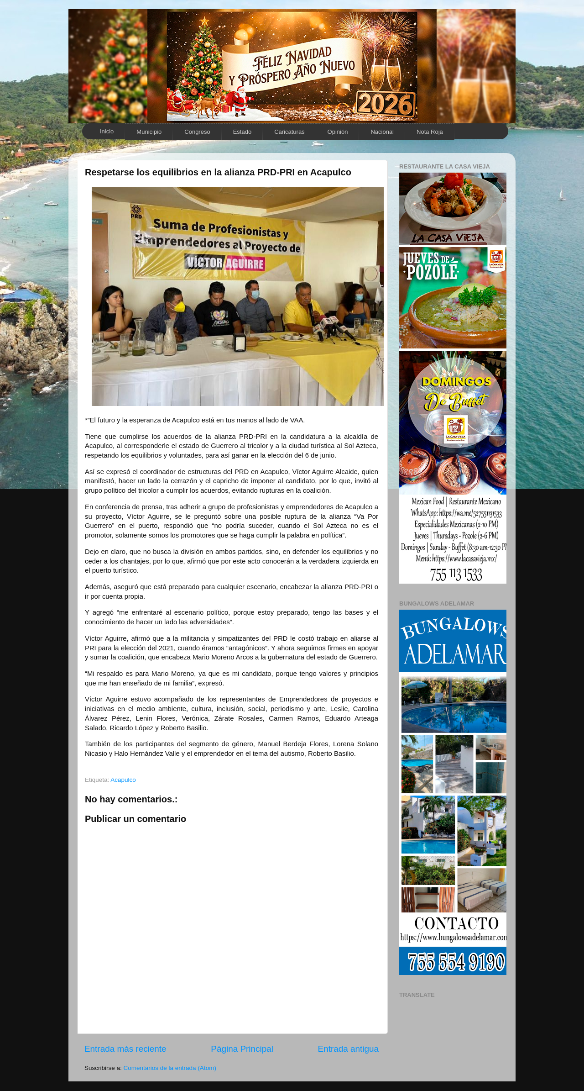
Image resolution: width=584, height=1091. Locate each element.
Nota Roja (430, 131)
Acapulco (123, 779)
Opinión (338, 131)
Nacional (382, 131)
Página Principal (242, 1049)
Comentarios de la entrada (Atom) (170, 1068)
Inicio (107, 131)
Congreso (197, 131)
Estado (242, 131)
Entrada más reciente (125, 1049)
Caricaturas (289, 131)
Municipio (149, 131)
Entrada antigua (348, 1049)
